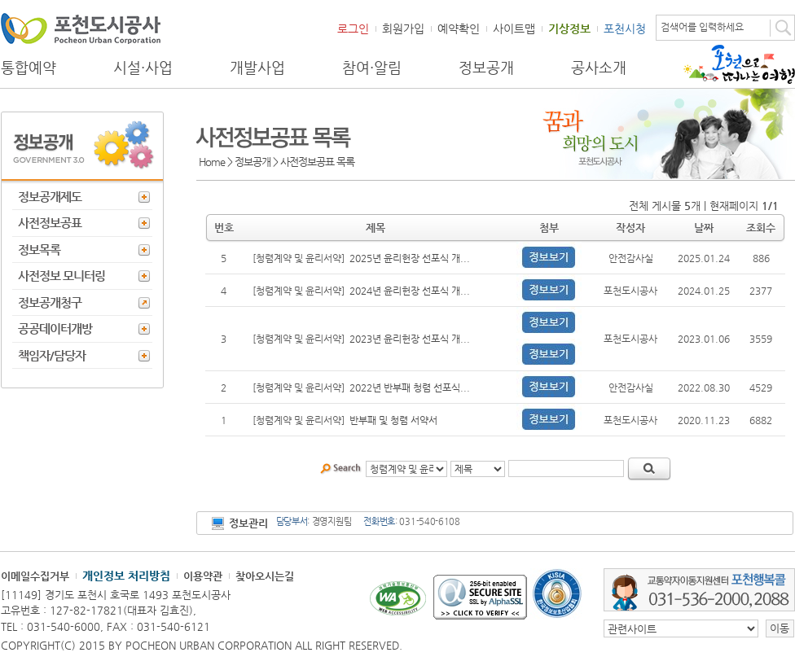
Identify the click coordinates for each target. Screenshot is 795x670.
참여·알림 (372, 67)
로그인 (353, 28)
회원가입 (403, 28)
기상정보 (569, 28)
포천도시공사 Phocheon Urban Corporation (80, 28)
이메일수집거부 (35, 576)
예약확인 (458, 28)
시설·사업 (143, 67)
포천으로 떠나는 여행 (739, 64)
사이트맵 (514, 28)
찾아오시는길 (264, 576)
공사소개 (598, 67)
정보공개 (486, 67)
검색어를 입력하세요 (702, 27)
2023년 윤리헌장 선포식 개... (409, 338)
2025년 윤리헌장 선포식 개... (409, 258)
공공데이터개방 (55, 328)
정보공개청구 (49, 302)
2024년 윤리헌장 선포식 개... (409, 290)
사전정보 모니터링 (61, 275)
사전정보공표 (49, 223)
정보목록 (39, 249)
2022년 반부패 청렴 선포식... (409, 387)
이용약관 (202, 576)
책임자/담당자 (52, 355)
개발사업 (257, 67)
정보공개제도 (49, 197)
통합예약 (28, 67)
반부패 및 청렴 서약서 (393, 420)
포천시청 (625, 28)
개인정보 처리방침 (126, 575)
